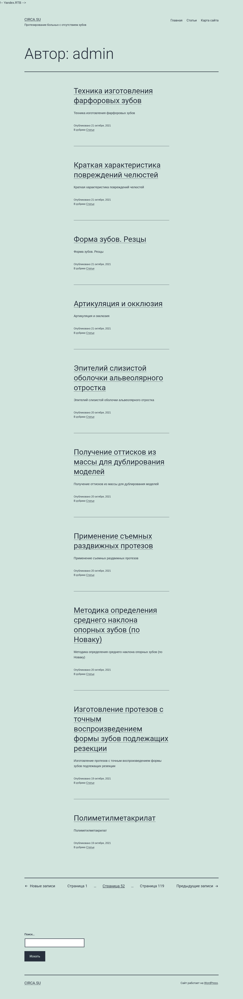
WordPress (211, 983)
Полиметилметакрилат (115, 818)
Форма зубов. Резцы (110, 239)
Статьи (192, 20)
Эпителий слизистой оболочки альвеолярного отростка (118, 378)
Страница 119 (152, 886)
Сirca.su (32, 19)
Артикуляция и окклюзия (118, 303)
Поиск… (29, 934)
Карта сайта (210, 20)
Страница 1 (77, 886)
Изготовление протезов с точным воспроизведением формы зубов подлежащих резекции (121, 729)
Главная (176, 20)
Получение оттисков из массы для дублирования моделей (119, 462)
